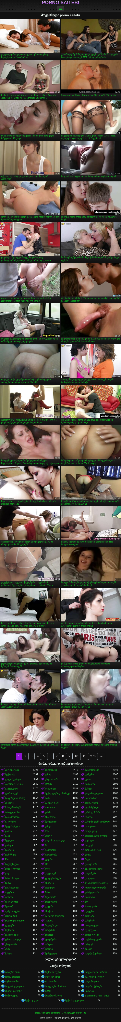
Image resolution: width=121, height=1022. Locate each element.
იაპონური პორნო (94, 976)
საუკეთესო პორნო (55, 986)
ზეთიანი (9, 906)
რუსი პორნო (12, 981)
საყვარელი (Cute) (15, 798)
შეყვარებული (12, 826)
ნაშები (88, 788)
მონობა (9, 897)
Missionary (50, 788)
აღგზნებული (92, 807)
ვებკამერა (50, 939)
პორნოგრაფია (53, 995)
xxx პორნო (51, 981)
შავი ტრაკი (51, 925)
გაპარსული (11, 788)
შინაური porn (12, 972)
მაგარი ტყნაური (94, 986)
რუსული (9, 930)
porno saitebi (60, 2)
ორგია (49, 944)
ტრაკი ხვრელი (13, 939)
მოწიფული (51, 901)
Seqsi (48, 991)
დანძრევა (10, 854)
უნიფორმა (11, 944)
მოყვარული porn (14, 986)
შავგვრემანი (92, 770)
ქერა (88, 779)
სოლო (48, 835)
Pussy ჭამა (91, 906)
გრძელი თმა (92, 892)
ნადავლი (90, 784)
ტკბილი (89, 840)
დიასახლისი (12, 887)
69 (86, 901)
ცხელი (88, 817)
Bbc (47, 845)
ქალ (7, 873)
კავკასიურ (50, 873)
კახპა (48, 812)
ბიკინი (88, 949)
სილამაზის (91, 798)
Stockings (50, 807)
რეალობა (50, 897)
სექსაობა (10, 774)
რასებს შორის (93, 850)
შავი (7, 835)
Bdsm (48, 892)
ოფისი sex (11, 916)
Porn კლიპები (52, 976)
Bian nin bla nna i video (97, 995)
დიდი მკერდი (13, 779)
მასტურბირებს (13, 807)
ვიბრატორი (11, 901)
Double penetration (15, 920)
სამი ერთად (52, 802)
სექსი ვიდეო (32, 1000)
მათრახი (90, 897)
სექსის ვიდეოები (74, 1000)
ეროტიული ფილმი (95, 887)
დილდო (89, 878)
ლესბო (49, 859)
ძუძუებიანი (51, 770)
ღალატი (89, 916)
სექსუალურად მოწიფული (59, 793)
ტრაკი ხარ (91, 864)
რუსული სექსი (53, 972)
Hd (46, 864)
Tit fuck (49, 920)
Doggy (48, 784)
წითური (9, 850)
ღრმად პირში (92, 812)
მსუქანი (49, 934)
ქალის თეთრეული (55, 840)
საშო (47, 798)
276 (93, 756)
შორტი (49, 949)
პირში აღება (12, 770)
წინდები (89, 944)
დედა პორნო (12, 976)
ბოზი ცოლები (12, 868)
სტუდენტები (11, 864)
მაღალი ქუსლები (54, 916)
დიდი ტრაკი (92, 934)
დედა (88, 854)
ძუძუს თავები (12, 911)
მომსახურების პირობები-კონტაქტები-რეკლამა (60, 1013)
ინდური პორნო (13, 991)
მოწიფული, (11, 995)
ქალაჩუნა (90, 873)
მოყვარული (91, 802)
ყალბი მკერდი (93, 953)
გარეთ (9, 845)
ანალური (50, 817)
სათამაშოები (12, 817)
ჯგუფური (10, 925)
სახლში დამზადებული (97, 821)
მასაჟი (8, 953)
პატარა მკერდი (14, 784)
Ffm (7, 859)
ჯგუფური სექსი (53, 878)
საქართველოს (93, 939)
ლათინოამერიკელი (96, 883)
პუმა (7, 949)
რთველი (50, 887)
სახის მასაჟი (12, 878)
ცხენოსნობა (51, 779)
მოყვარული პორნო (96, 972)
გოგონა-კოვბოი (94, 793)
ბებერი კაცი (11, 934)
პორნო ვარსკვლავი (96, 835)
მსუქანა (49, 911)
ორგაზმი (50, 930)
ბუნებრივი (50, 821)
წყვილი (9, 840)
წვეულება (90, 930)
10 (76, 756)
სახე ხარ (90, 920)
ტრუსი (48, 826)
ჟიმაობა (89, 991)
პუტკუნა (89, 911)
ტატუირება (51, 854)
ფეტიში (49, 906)
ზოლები (89, 845)
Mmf (47, 868)
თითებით (90, 826)
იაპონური (10, 821)
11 (84, 756)
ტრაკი (48, 774)
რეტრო (9, 892)
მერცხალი (51, 953)
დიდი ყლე (91, 831)
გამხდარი (50, 850)
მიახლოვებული (94, 868)
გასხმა (8, 831)
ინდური (49, 883)
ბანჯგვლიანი (12, 812)
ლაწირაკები (12, 793)
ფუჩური (89, 774)
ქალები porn (92, 981)
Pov (47, 831)
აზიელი (9, 802)
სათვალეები (92, 925)
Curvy (8, 883)
